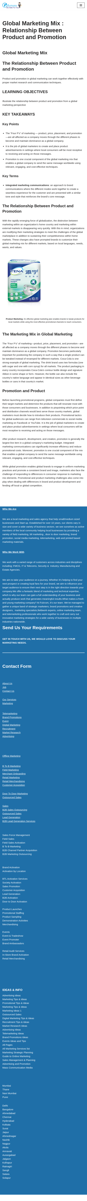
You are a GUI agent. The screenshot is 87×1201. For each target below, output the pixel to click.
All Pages (7, 1044)
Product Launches (12, 909)
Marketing (7, 703)
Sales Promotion (11, 886)
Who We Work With (13, 552)
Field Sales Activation (13, 842)
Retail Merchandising (13, 781)
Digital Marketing (11, 725)
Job (4, 687)
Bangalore (7, 1109)
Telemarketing (9, 713)
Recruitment (8, 728)
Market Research (11, 732)
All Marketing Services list (16, 1048)
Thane (5, 1089)
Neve (30, 1197)
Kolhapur (7, 1162)
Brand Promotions (12, 717)
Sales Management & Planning (18, 1060)
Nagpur (6, 1143)
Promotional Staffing (13, 913)
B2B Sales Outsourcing (14, 809)
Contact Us (8, 691)
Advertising (8, 736)
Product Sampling (11, 916)
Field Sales (8, 839)
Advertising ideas (11, 995)
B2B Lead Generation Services (18, 821)
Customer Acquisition (13, 785)
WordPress (54, 1197)
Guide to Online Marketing (16, 1056)
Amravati (7, 1151)
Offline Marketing (11, 756)
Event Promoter (10, 939)
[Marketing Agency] (12, 5)
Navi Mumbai (9, 1093)
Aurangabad (8, 1155)
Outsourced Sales (11, 797)
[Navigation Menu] (81, 5)
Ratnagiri (7, 1166)
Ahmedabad (8, 1113)
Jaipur (5, 1132)
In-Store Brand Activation (15, 954)
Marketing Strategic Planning (17, 1052)
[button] (43, 821)
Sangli (5, 1170)
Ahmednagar (9, 1136)
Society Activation (11, 882)
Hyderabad (8, 1120)
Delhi (5, 1105)
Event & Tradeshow (12, 935)
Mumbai (6, 1085)
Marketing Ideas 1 (11, 1010)
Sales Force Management (16, 835)
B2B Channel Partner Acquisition (19, 850)
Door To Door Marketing (15, 793)
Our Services (9, 699)
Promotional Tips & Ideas (15, 1003)
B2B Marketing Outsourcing (17, 854)
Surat (5, 1128)
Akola (5, 1147)
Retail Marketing (11, 777)
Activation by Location (14, 871)
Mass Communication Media (17, 1067)
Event (5, 721)
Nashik (6, 1139)
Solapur (6, 1177)
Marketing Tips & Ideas (14, 999)
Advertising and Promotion (16, 1063)
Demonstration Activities (15, 920)
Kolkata (6, 1124)
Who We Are (9, 509)
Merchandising (10, 924)
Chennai (6, 1117)
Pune (5, 1097)
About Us (7, 683)
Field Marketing (10, 769)
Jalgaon (6, 1158)
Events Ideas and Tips (14, 1041)
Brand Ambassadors (13, 943)
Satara (5, 1174)
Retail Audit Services (13, 951)
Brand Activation (11, 867)
